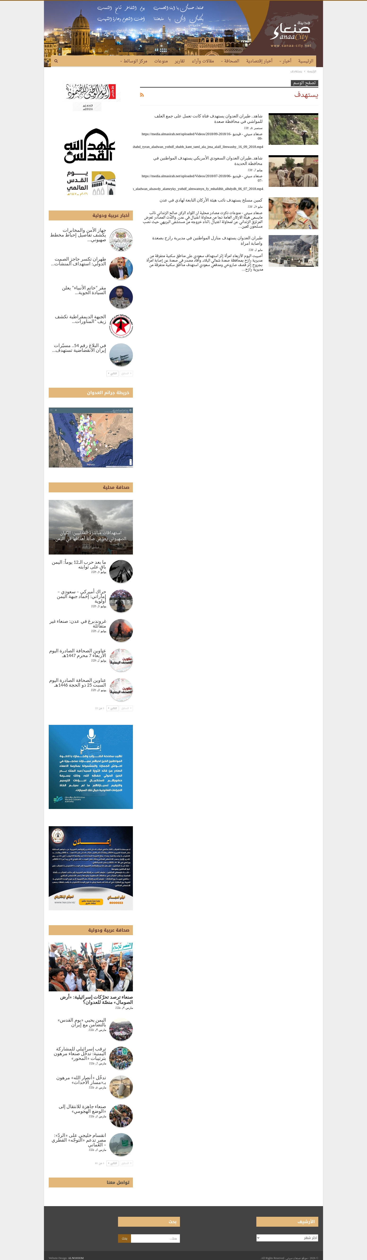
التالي (112, 373)
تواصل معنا (118, 1182)
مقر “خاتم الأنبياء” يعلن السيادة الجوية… (84, 290)
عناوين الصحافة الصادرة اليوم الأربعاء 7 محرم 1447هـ (77, 653)
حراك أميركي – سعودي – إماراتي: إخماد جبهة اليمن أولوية (81, 596)
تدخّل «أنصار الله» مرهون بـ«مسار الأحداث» (81, 1080)
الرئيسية (305, 61)
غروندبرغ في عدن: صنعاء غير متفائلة (77, 623)
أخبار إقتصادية (259, 61)
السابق (126, 373)
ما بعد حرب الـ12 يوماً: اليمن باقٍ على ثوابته (79, 564)
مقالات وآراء (203, 61)
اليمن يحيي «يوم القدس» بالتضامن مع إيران (81, 1022)
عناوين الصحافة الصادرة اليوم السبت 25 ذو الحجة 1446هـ (77, 682)
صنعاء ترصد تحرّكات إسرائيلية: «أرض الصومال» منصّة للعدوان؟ (96, 999)
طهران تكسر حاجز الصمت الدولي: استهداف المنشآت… (78, 261)
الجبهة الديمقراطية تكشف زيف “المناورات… (80, 319)
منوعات (161, 61)
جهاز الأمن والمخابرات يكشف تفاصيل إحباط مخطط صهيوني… (78, 234)
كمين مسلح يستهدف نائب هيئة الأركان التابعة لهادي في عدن (211, 200)
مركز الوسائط (135, 61)
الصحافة (231, 61)
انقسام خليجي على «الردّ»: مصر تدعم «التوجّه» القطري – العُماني (79, 1140)
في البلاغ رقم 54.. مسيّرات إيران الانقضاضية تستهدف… (79, 348)
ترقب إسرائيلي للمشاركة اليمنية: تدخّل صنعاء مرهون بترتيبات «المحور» (80, 1053)
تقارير (180, 61)
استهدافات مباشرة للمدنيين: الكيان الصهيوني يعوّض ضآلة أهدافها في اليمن (90, 536)
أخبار (287, 61)
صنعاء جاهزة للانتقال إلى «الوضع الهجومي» (82, 1109)
